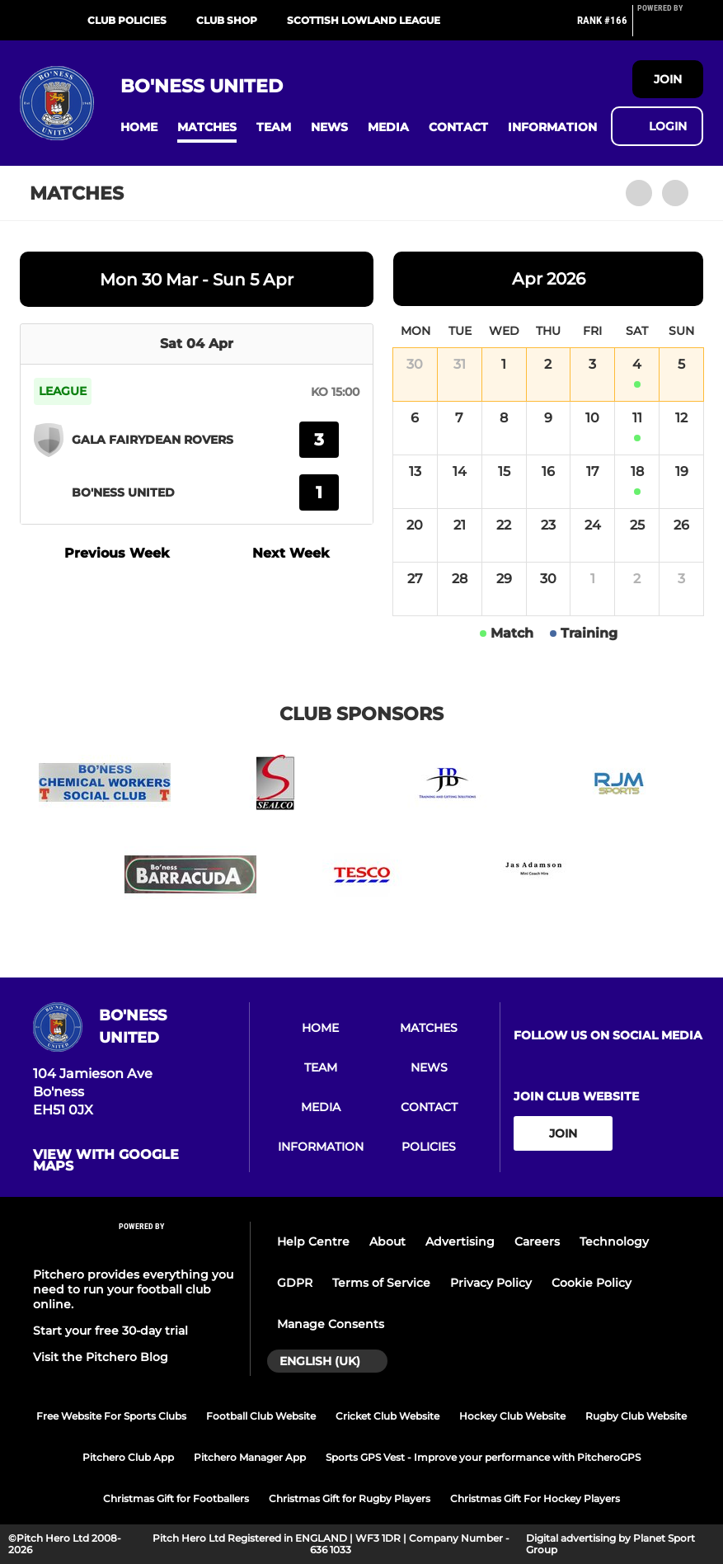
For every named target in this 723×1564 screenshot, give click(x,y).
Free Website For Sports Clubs (111, 1416)
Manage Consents (330, 1324)
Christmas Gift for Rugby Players (349, 1498)
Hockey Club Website (512, 1416)
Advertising (460, 1241)
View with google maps (106, 1160)
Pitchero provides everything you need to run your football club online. (133, 1289)
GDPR (294, 1282)
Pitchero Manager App (250, 1457)
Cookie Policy (591, 1282)
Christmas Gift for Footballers (176, 1498)
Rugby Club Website (636, 1416)
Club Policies (127, 20)
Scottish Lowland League (363, 20)
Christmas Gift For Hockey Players (535, 1498)
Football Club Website (261, 1416)
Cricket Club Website (387, 1416)
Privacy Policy (491, 1282)
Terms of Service (381, 1282)
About (387, 1241)
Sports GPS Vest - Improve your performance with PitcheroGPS (483, 1457)
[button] (138, 127)
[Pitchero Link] (670, 27)
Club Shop (226, 20)
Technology (614, 1241)
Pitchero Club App (128, 1457)
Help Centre (313, 1241)
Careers (537, 1241)
